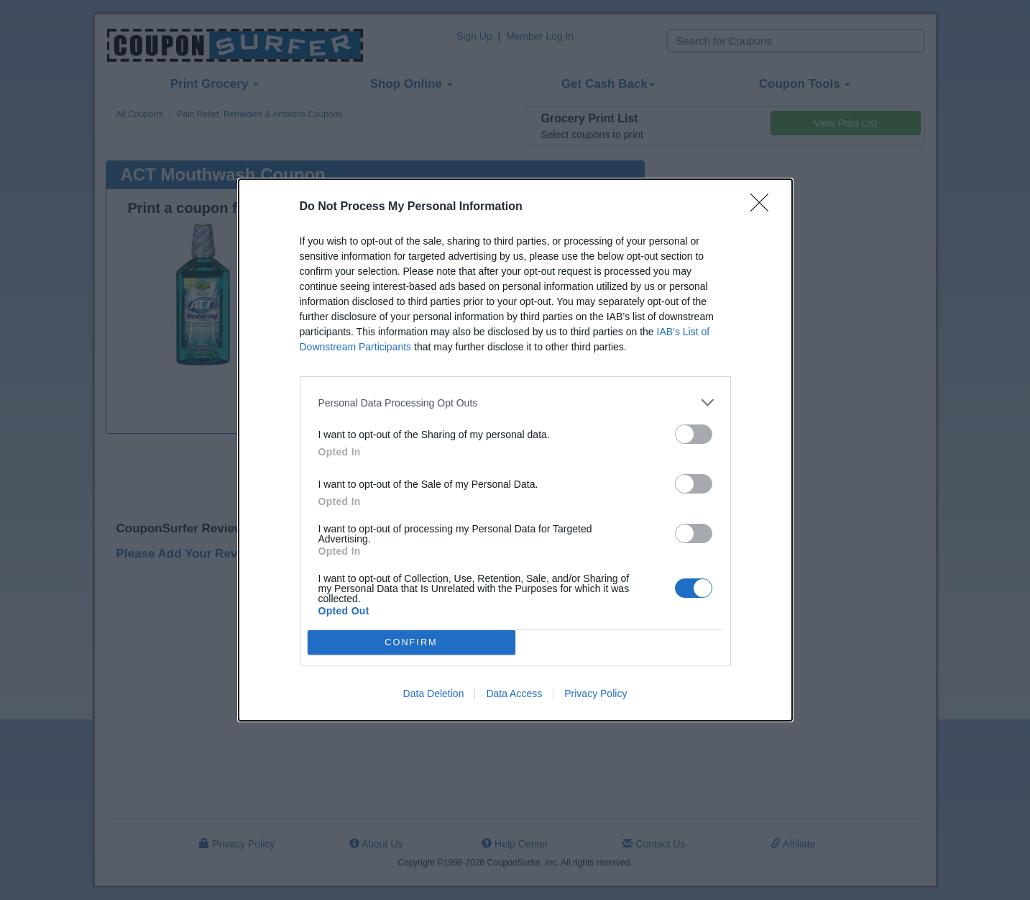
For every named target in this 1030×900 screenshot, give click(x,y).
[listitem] (515, 402)
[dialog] (515, 450)
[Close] (764, 207)
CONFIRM (411, 642)
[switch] (693, 434)
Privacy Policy (595, 693)
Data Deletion (433, 693)
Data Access (514, 693)
